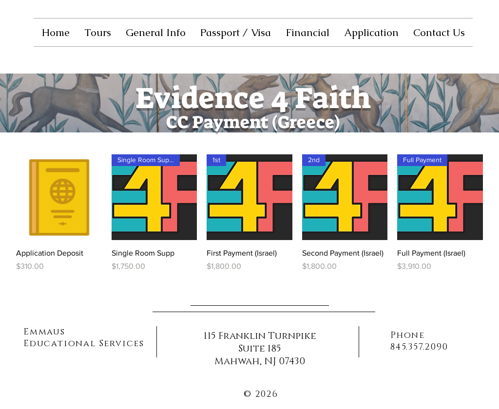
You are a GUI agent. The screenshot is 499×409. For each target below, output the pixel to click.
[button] (97, 32)
